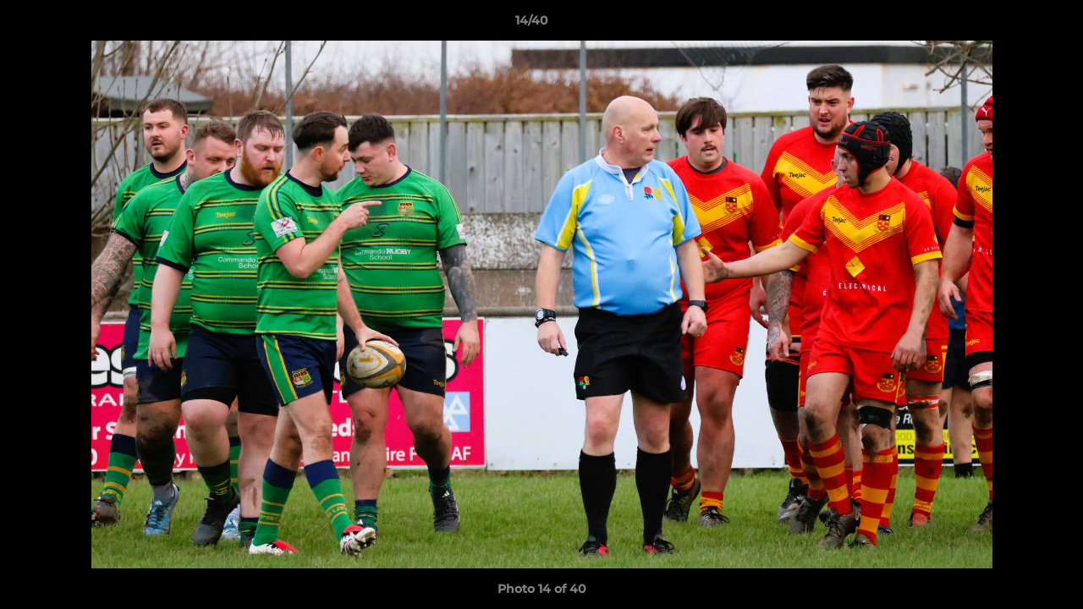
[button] (1012, 24)
